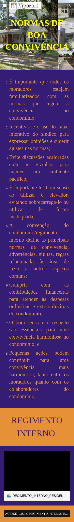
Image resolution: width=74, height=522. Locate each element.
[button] (4, 5)
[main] (37, 35)
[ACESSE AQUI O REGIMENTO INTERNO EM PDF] (37, 514)
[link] (37, 476)
